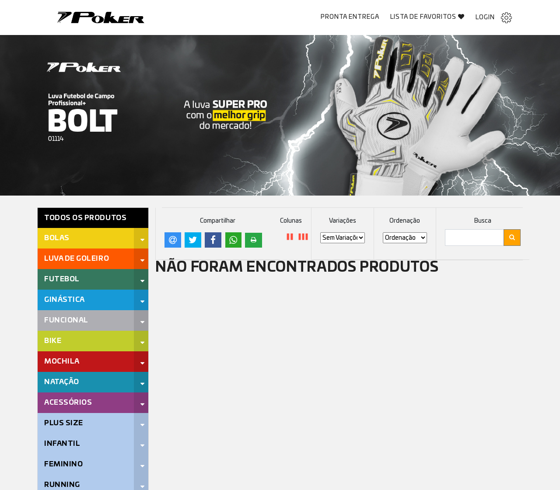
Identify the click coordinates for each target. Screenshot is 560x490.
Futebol (62, 279)
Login (494, 17)
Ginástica (64, 299)
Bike (52, 340)
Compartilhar (217, 221)
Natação (61, 381)
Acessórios (68, 402)
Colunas (291, 221)
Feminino (63, 464)
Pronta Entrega (350, 17)
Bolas (57, 238)
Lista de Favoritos (427, 17)
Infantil (62, 443)
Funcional (66, 320)
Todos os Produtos (85, 217)
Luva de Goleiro (76, 258)
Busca (482, 221)
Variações (342, 221)
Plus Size (63, 423)
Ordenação (404, 221)
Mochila (62, 361)
